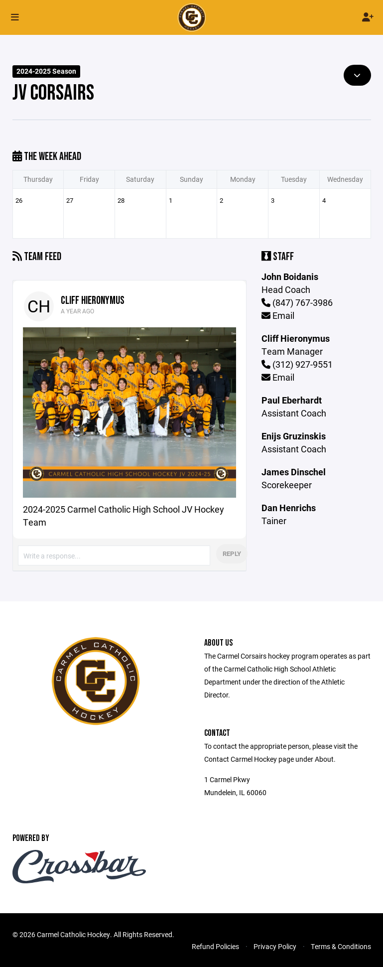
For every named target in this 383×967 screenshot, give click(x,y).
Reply (232, 553)
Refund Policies (215, 946)
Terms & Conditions (341, 946)
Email (277, 315)
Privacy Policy (275, 946)
